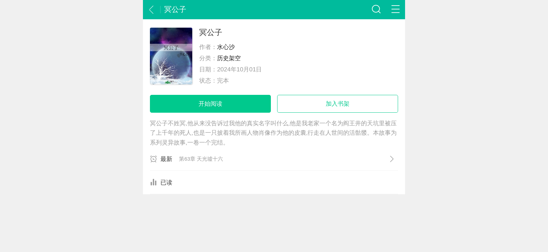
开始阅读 (210, 103)
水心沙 (226, 46)
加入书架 (337, 103)
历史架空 (229, 58)
